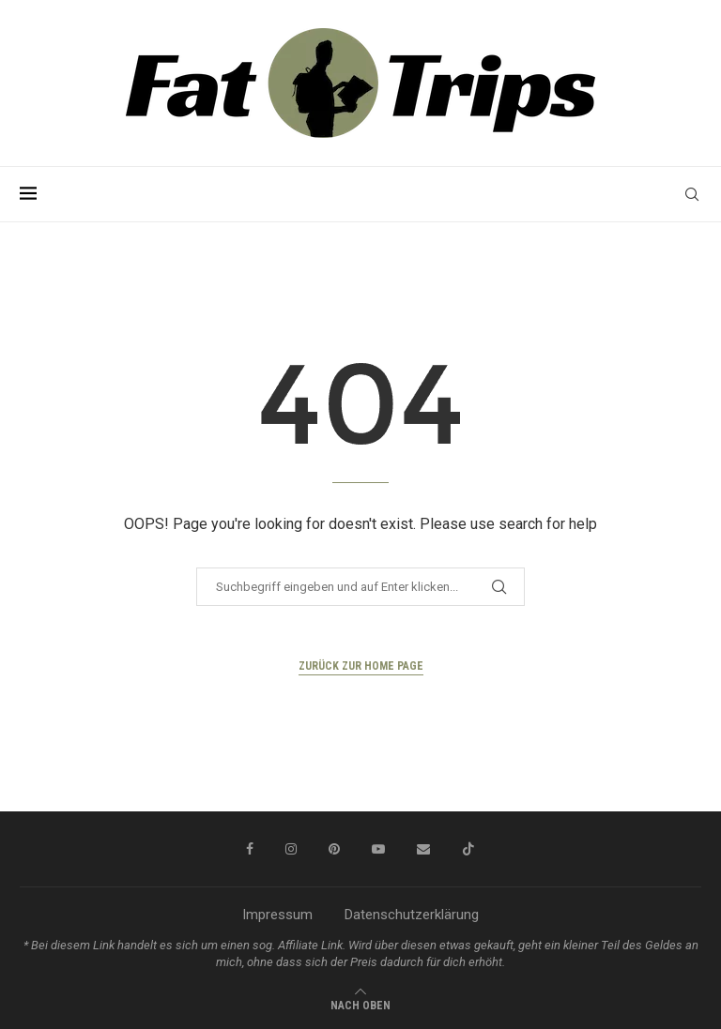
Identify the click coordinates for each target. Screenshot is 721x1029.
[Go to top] (360, 1004)
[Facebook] (249, 849)
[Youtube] (378, 849)
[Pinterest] (334, 849)
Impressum (277, 914)
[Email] (423, 849)
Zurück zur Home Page (361, 666)
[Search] (692, 194)
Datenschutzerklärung (412, 914)
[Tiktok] (468, 849)
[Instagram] (291, 849)
